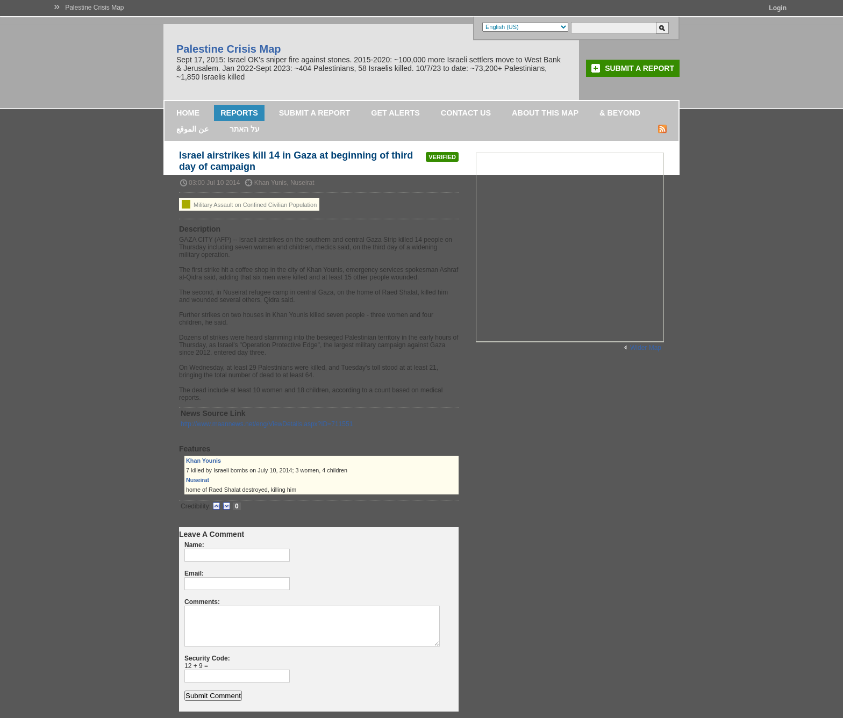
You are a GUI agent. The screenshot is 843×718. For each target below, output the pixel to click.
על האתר (245, 129)
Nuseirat (197, 480)
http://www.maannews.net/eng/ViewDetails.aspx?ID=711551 (267, 424)
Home (187, 113)
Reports (239, 113)
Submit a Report (639, 68)
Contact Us (466, 113)
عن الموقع (192, 129)
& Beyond (619, 113)
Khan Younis (203, 460)
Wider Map (645, 347)
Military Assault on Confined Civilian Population (249, 204)
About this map (545, 113)
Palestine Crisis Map (94, 7)
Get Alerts (395, 113)
